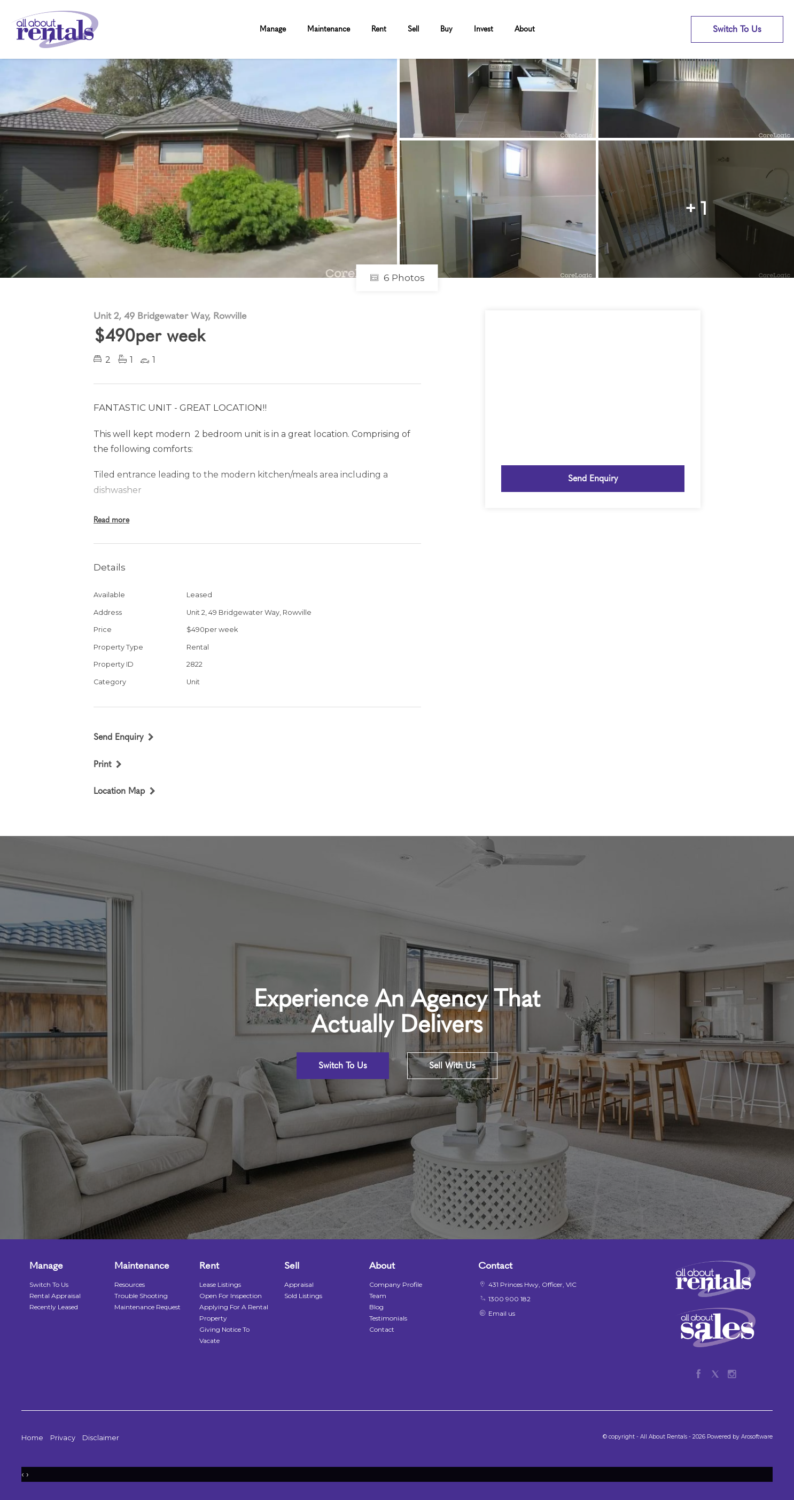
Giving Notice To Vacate (224, 1335)
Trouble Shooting (141, 1296)
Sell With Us (452, 1065)
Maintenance (328, 29)
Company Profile (395, 1284)
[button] (108, 764)
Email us (501, 1313)
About (525, 29)
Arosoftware (757, 1436)
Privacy (62, 1438)
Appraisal (299, 1284)
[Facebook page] (700, 1372)
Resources (129, 1284)
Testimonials (388, 1318)
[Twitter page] (717, 1372)
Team (377, 1296)
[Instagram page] (732, 1372)
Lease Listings (220, 1284)
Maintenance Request (147, 1307)
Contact (381, 1329)
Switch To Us (737, 29)
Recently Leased (53, 1307)
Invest (483, 29)
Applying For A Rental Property (233, 1312)
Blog (376, 1307)
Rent (378, 29)
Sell (413, 29)
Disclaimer (100, 1438)
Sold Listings (303, 1296)
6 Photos (397, 277)
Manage (273, 29)
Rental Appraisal (55, 1296)
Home (32, 1438)
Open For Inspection (230, 1296)
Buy (446, 29)
